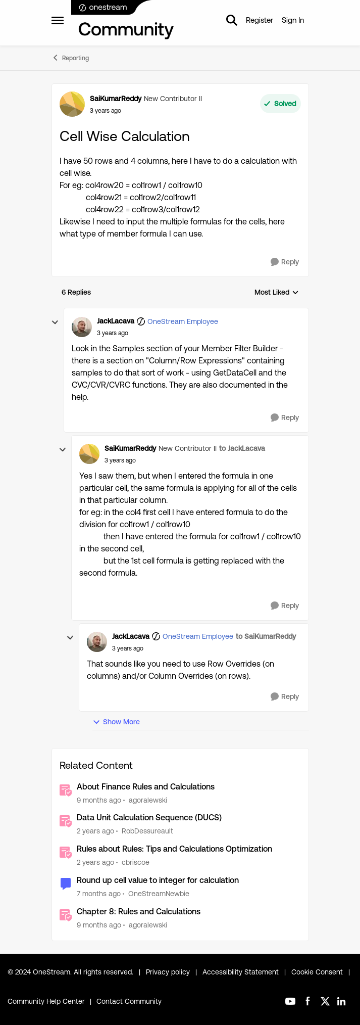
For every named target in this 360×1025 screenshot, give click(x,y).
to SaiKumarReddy (266, 636)
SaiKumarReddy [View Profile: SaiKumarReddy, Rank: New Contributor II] (115, 99)
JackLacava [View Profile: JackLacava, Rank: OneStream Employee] (115, 321)
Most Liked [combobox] (276, 293)
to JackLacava (242, 448)
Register (259, 20)
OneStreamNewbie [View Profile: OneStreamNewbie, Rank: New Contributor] (158, 894)
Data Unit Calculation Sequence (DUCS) (149, 817)
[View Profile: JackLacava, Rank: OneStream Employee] (82, 327)
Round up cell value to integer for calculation (158, 880)
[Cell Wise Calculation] (112, 333)
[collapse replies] (55, 322)
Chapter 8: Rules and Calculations (138, 911)
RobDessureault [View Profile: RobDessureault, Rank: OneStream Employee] (147, 831)
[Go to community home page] (123, 20)
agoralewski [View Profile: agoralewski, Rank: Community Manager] (148, 800)
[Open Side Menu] (57, 20)
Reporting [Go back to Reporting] (70, 58)
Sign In (293, 20)
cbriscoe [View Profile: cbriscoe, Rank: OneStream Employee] (135, 862)
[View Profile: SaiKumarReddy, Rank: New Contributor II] (72, 104)
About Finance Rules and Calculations (146, 786)
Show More (116, 722)
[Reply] (285, 262)
